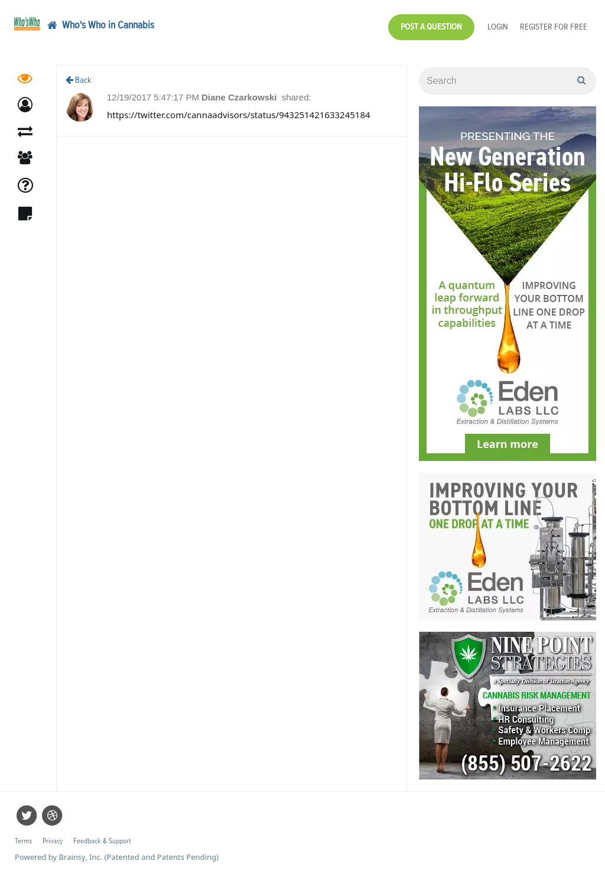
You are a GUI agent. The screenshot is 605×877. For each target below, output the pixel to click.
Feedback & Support (102, 841)
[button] (25, 105)
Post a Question (431, 26)
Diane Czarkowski (240, 97)
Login (497, 26)
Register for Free (553, 26)
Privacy (53, 841)
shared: (296, 97)
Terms (23, 841)
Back (79, 80)
